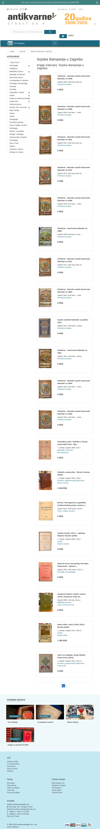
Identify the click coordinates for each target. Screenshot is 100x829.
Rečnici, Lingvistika (17, 131)
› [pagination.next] (69, 686)
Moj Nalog (11, 783)
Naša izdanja (14, 110)
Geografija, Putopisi (17, 92)
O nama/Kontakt (13, 764)
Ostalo (12, 116)
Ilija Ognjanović (63, 452)
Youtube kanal (57, 793)
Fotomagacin (56, 788)
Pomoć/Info (11, 766)
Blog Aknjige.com (58, 783)
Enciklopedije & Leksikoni (19, 80)
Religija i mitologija (16, 134)
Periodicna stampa (16, 122)
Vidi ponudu (14, 716)
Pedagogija (14, 119)
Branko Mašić (62, 635)
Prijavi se (63, 9)
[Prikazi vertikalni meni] (10, 43)
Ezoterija (13, 86)
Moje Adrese (11, 785)
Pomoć (73, 9)
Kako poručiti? (12, 769)
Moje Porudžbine (13, 788)
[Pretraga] (50, 32)
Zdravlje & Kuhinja (16, 152)
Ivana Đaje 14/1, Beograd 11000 (20, 807)
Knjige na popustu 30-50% (18, 745)
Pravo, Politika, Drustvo (18, 125)
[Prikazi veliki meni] (55, 43)
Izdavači (22, 51)
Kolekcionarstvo (15, 104)
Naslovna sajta (12, 761)
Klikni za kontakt (23, 812)
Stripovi (12, 146)
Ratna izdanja (72, 722)
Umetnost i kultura (16, 149)
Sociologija (14, 140)
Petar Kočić (61, 666)
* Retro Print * (15, 62)
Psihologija (14, 128)
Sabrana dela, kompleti (18, 137)
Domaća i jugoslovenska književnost (70, 480)
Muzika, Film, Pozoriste (18, 107)
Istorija (12, 95)
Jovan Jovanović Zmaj (65, 605)
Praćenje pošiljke (13, 793)
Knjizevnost (14, 101)
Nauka (12, 113)
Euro (81, 9)
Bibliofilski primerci (16, 71)
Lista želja (10, 790)
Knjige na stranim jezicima (19, 98)
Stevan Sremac (63, 483)
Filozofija (13, 89)
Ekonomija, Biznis (16, 77)
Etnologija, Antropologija (18, 83)
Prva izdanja (13, 722)
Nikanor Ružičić (63, 544)
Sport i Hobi (14, 143)
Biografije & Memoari (17, 74)
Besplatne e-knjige (59, 785)
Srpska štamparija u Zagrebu (41, 51)
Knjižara (10, 771)
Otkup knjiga (56, 790)
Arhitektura (14, 68)
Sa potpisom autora (45, 722)
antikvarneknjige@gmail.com (25, 809)
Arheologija (14, 65)
